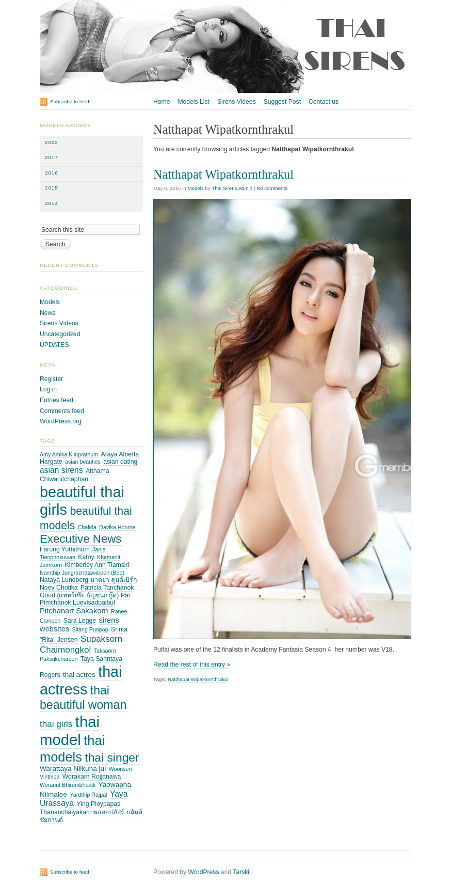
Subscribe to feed (69, 101)
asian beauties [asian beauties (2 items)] (83, 461)
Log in (48, 389)
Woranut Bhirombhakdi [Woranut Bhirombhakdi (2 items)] (67, 785)
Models (195, 188)
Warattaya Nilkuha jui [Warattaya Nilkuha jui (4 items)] (73, 768)
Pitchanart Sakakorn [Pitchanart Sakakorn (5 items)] (74, 611)
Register (51, 379)
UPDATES (54, 345)
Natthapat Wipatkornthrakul (223, 174)
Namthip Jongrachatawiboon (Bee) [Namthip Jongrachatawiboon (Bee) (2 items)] (82, 572)
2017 (51, 157)
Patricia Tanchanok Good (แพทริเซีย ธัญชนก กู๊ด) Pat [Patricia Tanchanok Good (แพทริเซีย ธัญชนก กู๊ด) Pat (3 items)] (87, 591)
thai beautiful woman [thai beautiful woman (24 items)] (83, 697)
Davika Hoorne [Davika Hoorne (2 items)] (117, 527)
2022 (51, 142)
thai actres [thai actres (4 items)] (79, 674)
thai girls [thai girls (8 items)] (56, 724)
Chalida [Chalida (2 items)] (87, 527)
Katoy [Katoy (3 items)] (86, 557)
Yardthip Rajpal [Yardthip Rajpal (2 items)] (88, 795)
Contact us (324, 101)
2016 (51, 173)
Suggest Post (282, 101)
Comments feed (62, 411)
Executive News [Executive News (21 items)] (81, 538)
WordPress (203, 872)
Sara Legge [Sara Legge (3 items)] (79, 620)
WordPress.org (61, 421)
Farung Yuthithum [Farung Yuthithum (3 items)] (65, 549)
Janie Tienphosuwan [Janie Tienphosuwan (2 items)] (72, 553)
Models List (193, 101)
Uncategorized (60, 334)
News (47, 313)
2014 (51, 203)
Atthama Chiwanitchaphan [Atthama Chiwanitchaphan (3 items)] (74, 475)
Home (161, 101)
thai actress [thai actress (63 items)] (81, 680)
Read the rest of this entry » (191, 664)
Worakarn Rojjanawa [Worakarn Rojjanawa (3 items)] (91, 776)
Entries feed (56, 400)
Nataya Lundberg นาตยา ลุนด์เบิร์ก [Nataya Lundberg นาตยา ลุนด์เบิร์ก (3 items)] (88, 579)
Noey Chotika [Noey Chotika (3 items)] (59, 587)
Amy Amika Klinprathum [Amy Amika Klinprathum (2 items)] (69, 454)
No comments (271, 188)
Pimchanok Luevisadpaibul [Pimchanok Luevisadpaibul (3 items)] (77, 602)
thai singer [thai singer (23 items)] (112, 757)
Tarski (241, 872)
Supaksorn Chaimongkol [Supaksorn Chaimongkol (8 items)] (81, 644)
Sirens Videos (236, 101)
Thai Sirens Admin (232, 188)
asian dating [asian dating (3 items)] (120, 461)
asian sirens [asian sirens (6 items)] (61, 470)
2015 (51, 188)
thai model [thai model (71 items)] (70, 730)
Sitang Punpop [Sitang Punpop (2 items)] (90, 629)
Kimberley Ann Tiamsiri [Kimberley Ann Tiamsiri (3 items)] (97, 564)
